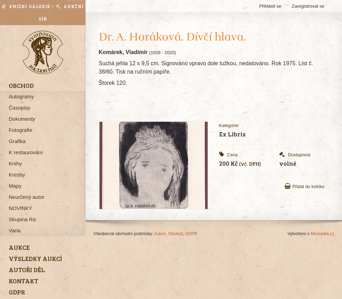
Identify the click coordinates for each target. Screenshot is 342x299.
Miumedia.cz (322, 233)
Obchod (175, 233)
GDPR (191, 233)
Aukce (160, 233)
